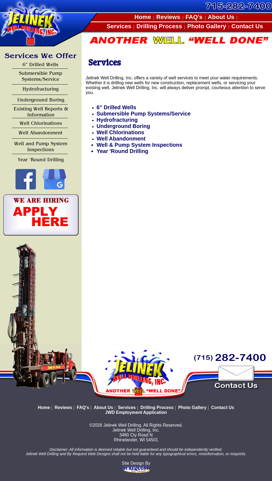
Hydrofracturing (117, 120)
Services (119, 26)
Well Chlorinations (120, 132)
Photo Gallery (206, 26)
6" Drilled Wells (116, 107)
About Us (221, 17)
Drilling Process (159, 26)
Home (142, 17)
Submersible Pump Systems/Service (144, 114)
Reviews (168, 17)
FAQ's (194, 17)
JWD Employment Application (136, 412)
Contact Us (247, 26)
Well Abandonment (121, 139)
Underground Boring (123, 126)
